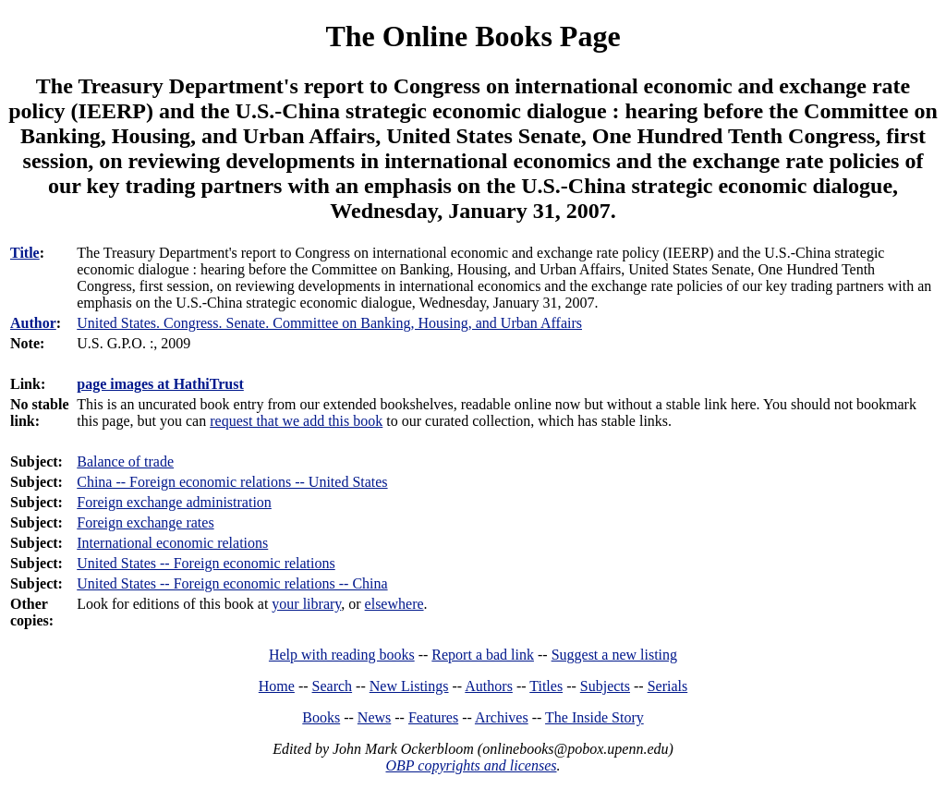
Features (433, 717)
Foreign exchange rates (145, 522)
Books (321, 717)
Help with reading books (342, 654)
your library (306, 604)
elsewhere (394, 604)
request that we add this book (296, 421)
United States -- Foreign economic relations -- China (232, 583)
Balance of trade (125, 461)
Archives (501, 717)
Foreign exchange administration (174, 502)
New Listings (409, 686)
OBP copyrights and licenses (470, 765)
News (374, 717)
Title (25, 253)
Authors (489, 686)
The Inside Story (594, 717)
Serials (668, 686)
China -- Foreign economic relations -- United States (232, 482)
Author (33, 323)
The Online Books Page (472, 36)
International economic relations (172, 543)
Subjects (605, 686)
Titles (546, 686)
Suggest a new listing (614, 654)
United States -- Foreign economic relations (205, 563)
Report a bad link (482, 654)
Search (332, 686)
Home (277, 686)
